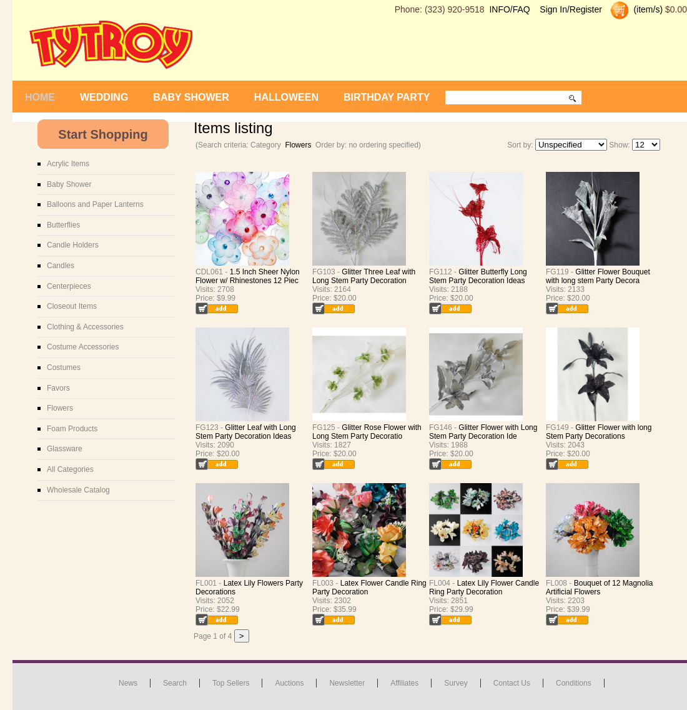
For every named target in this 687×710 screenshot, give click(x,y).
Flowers (298, 145)
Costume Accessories (83, 346)
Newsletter (347, 683)
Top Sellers (230, 683)
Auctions (289, 683)
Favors (58, 388)
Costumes (64, 367)
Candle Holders (73, 245)
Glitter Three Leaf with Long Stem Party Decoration (363, 276)
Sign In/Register (571, 9)
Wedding (104, 97)
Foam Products (72, 428)
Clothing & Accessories (85, 326)
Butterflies (63, 225)
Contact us (511, 683)
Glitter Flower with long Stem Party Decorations (598, 432)
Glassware (64, 448)
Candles (60, 265)
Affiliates (404, 683)
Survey (455, 683)
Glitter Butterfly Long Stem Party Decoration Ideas (478, 276)
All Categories (70, 469)
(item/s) (647, 9)
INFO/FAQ (509, 9)
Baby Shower (191, 97)
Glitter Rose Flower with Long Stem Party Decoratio (367, 432)
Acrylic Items (68, 163)
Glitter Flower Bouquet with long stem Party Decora (598, 276)
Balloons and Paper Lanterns (95, 204)
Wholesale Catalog (78, 490)
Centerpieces (69, 286)
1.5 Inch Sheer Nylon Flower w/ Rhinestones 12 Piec (247, 276)
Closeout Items (72, 306)
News (128, 683)
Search (175, 683)
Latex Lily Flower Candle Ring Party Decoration (484, 587)
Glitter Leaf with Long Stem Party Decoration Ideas (245, 432)
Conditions (573, 683)
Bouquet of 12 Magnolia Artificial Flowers (599, 587)
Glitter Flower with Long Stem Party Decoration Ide (483, 432)
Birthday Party (387, 97)
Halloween (286, 97)
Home (40, 97)
